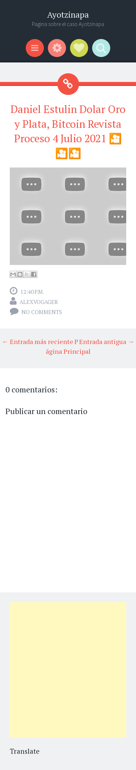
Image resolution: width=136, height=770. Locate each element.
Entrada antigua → (106, 341)
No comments (41, 312)
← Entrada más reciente (37, 341)
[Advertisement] (68, 670)
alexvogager (39, 301)
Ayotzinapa (68, 14)
